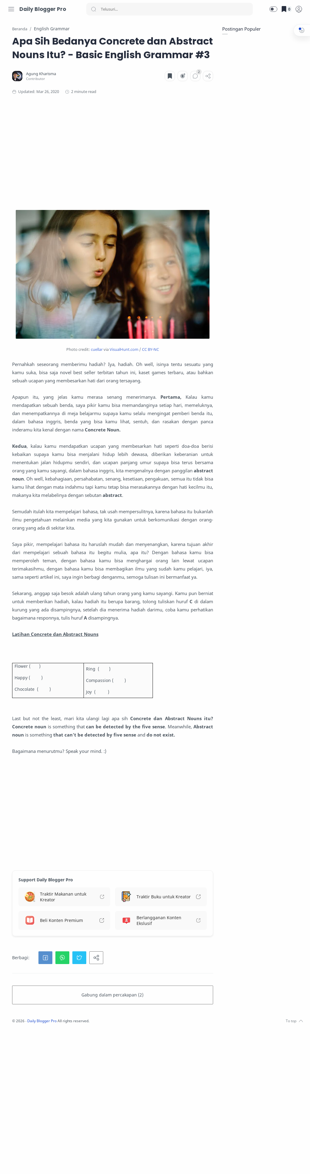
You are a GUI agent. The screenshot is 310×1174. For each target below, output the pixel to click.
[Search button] (93, 9)
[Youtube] (38, 1162)
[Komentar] (194, 103)
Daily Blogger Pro (42, 9)
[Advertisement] (149, 179)
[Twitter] (29, 1162)
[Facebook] (11, 1162)
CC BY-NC (186, 331)
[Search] (169, 9)
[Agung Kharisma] (115, 101)
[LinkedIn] (47, 1162)
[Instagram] (20, 1162)
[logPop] (298, 9)
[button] (273, 9)
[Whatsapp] (56, 1162)
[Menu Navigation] (11, 9)
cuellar (133, 331)
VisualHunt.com (160, 331)
